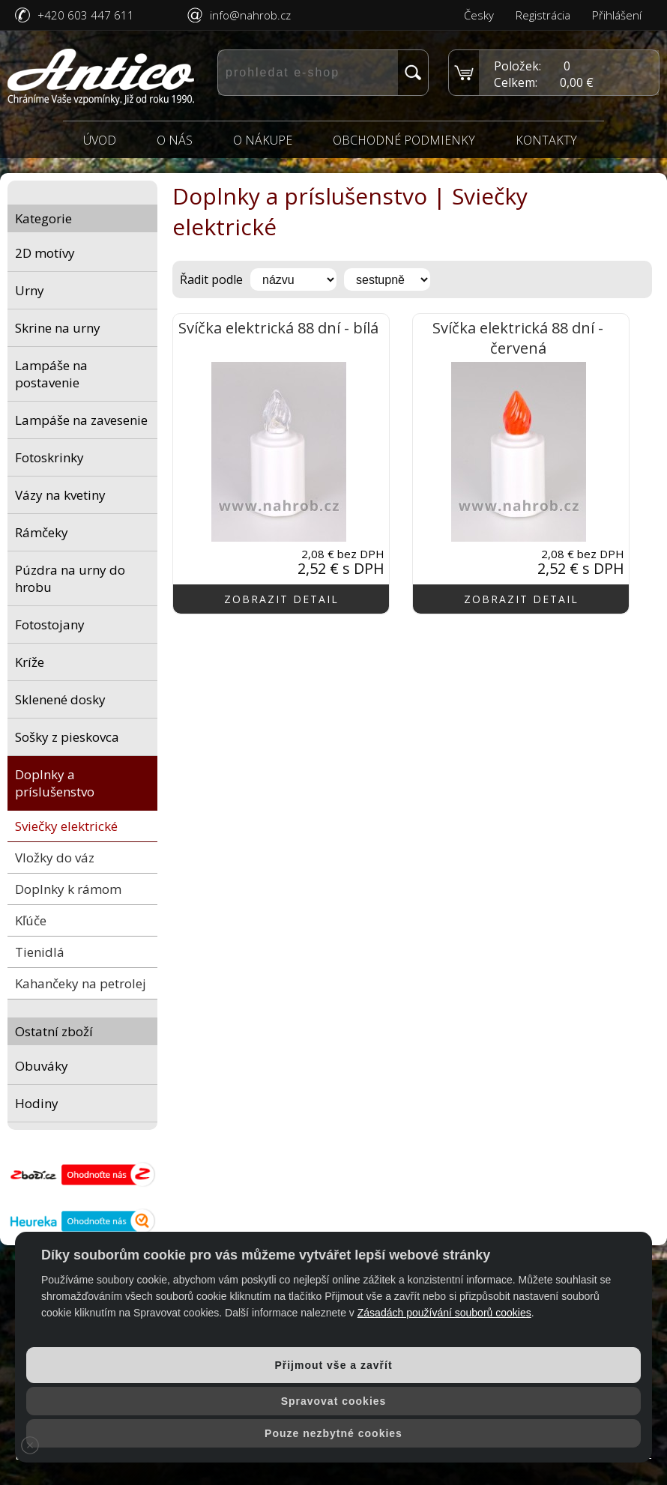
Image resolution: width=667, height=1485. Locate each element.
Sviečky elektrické (66, 826)
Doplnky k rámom (68, 889)
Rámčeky (41, 532)
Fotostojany (50, 624)
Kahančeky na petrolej (80, 983)
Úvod (99, 140)
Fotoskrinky (49, 457)
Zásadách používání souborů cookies (444, 1313)
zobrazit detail (281, 599)
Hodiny (36, 1103)
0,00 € (577, 82)
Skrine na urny (57, 327)
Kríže (29, 662)
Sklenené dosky (60, 699)
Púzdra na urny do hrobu (70, 578)
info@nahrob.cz (250, 14)
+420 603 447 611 (85, 14)
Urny (29, 290)
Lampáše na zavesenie (81, 420)
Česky (479, 14)
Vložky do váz (54, 857)
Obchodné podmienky (404, 140)
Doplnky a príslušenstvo (54, 783)
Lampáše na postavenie (51, 374)
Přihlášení (617, 14)
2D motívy (45, 252)
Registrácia (543, 14)
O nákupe (262, 140)
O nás (175, 140)
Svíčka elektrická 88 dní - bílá (278, 328)
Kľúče (30, 920)
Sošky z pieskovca (67, 736)
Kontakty (546, 140)
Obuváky (41, 1065)
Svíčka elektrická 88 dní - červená (517, 338)
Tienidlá (39, 952)
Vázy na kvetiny (60, 494)
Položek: (517, 66)
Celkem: (515, 82)
